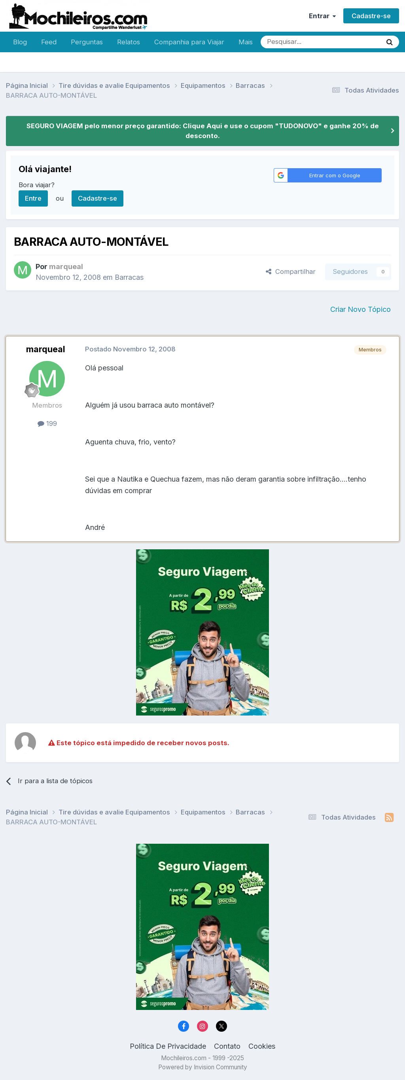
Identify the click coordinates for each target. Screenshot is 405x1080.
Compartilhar (291, 271)
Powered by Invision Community (202, 1067)
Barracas (129, 277)
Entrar (322, 16)
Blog (20, 42)
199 (47, 423)
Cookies (261, 1046)
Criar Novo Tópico (360, 309)
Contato (227, 1046)
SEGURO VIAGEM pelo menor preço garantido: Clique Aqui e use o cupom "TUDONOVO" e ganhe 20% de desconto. (202, 131)
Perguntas (87, 42)
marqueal (45, 349)
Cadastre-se (371, 16)
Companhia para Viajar (189, 42)
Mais (245, 42)
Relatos (128, 42)
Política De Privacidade (168, 1046)
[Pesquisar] (295, 42)
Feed (49, 42)
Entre (33, 198)
